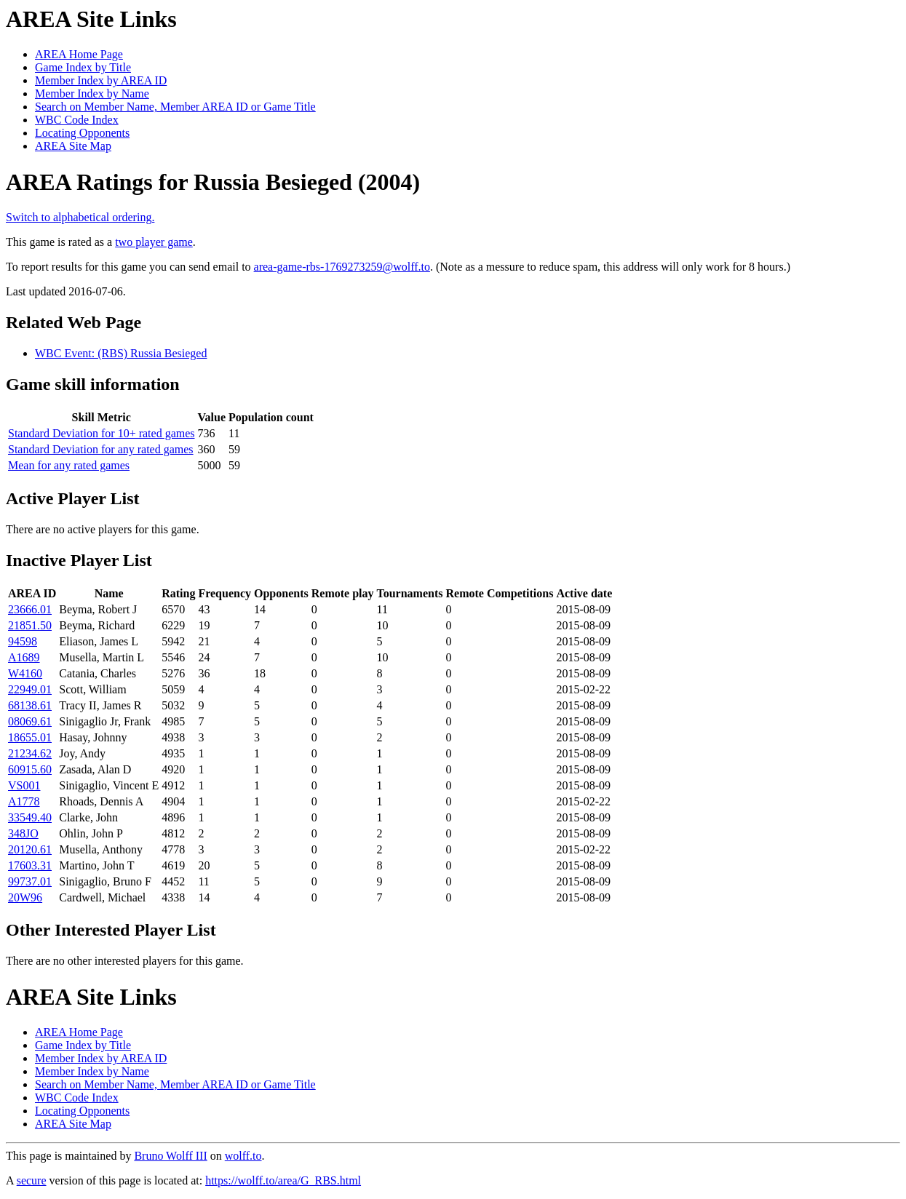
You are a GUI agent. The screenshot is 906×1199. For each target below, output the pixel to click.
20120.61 (30, 849)
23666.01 (30, 609)
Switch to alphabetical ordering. (80, 217)
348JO (23, 833)
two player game (154, 242)
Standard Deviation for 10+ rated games (101, 433)
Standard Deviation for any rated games (101, 449)
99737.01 (30, 881)
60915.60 (30, 769)
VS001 (24, 785)
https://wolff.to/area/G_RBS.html (283, 1180)
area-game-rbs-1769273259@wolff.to (342, 266)
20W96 (25, 897)
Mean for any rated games (69, 465)
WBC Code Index (77, 119)
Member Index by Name (92, 93)
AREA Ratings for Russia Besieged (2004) (213, 182)
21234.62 (30, 753)
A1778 (24, 801)
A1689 (24, 657)
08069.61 (30, 721)
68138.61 (30, 705)
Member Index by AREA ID (101, 80)
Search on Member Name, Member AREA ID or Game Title (175, 106)
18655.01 (30, 737)
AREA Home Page (79, 54)
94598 (22, 641)
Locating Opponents (82, 133)
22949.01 (30, 689)
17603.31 (30, 865)
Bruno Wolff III (170, 1156)
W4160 (25, 673)
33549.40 (30, 817)
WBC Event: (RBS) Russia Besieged (121, 353)
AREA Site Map (73, 146)
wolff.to (243, 1156)
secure (32, 1180)
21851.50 (30, 625)
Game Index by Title (83, 67)
